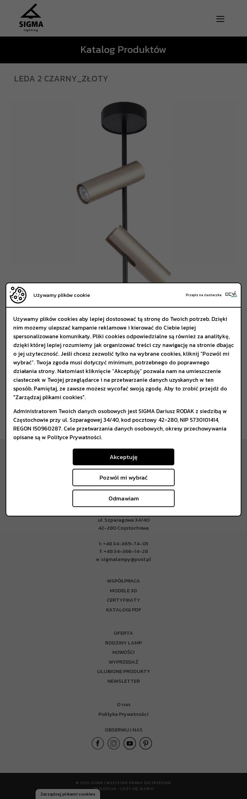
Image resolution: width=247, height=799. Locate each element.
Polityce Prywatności (74, 437)
